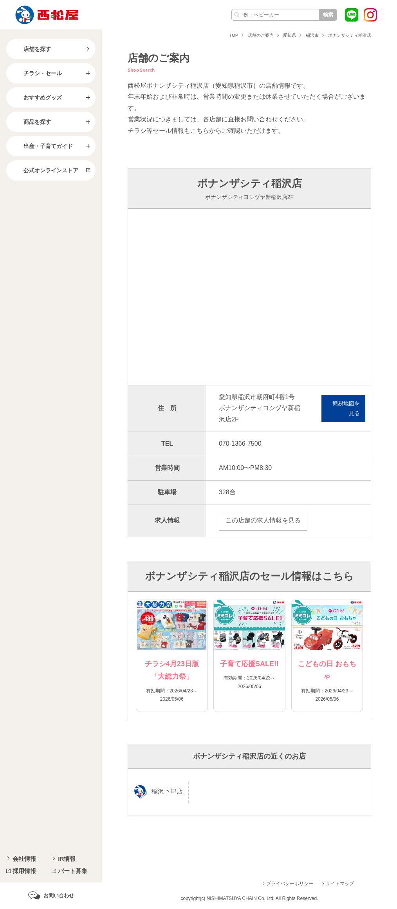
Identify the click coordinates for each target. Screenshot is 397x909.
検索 (328, 15)
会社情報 (24, 858)
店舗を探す (31, 49)
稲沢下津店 (166, 791)
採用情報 (24, 870)
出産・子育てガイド (42, 146)
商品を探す (31, 122)
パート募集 (72, 870)
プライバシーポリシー (289, 883)
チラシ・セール (36, 73)
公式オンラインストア (44, 170)
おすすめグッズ (36, 97)
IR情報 (67, 858)
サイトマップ (340, 883)
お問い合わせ (58, 895)
